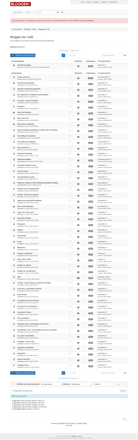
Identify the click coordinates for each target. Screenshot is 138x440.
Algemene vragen (45, 67)
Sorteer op (78, 384)
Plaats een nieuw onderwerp (22, 55)
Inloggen (96, 2)
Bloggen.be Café (21, 37)
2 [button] (66, 55)
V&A (28, 12)
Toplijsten (104, 2)
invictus (22, 144)
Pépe (21, 67)
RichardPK (23, 138)
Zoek (124, 55)
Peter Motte (23, 79)
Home (83, 2)
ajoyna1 (103, 147)
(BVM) (103, 365)
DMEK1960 (23, 185)
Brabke (22, 85)
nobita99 (103, 183)
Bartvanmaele (23, 161)
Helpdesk (73, 436)
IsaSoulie (22, 279)
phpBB (61, 423)
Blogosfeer (114, 2)
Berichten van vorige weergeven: (39, 384)
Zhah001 (103, 206)
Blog (88, 2)
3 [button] (70, 55)
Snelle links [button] (18, 12)
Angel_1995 (104, 277)
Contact (79, 436)
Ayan (102, 253)
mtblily (21, 320)
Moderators (21, 47)
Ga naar (123, 391)
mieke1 (22, 208)
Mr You (22, 149)
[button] (74, 55)
